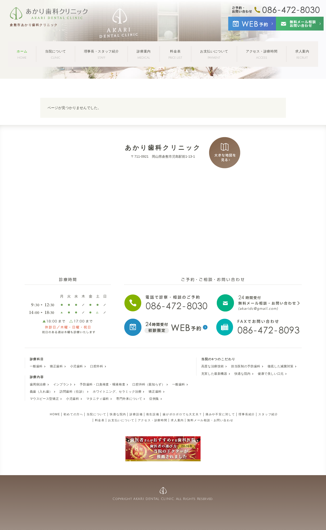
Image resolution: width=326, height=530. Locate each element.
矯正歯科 (56, 366)
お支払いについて (214, 54)
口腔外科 (96, 366)
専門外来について (129, 398)
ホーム (22, 54)
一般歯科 (36, 366)
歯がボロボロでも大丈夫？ (182, 414)
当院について (55, 54)
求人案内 (302, 54)
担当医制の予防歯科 (245, 366)
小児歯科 (76, 366)
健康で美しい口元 (271, 373)
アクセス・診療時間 (261, 54)
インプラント (63, 384)
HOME (55, 414)
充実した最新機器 (214, 373)
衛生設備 (152, 414)
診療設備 (136, 414)
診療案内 (144, 54)
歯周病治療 (38, 384)
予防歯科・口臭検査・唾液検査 (102, 384)
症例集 (154, 398)
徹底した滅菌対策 (281, 366)
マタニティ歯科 (97, 398)
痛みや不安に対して (220, 414)
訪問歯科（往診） (73, 391)
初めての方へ (73, 414)
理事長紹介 (246, 414)
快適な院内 (242, 373)
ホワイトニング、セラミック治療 (117, 391)
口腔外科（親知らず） (148, 384)
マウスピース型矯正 (44, 398)
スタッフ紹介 (268, 414)
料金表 (175, 54)
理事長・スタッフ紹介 (101, 54)
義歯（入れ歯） (41, 391)
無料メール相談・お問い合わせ (210, 420)
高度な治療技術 (212, 366)
